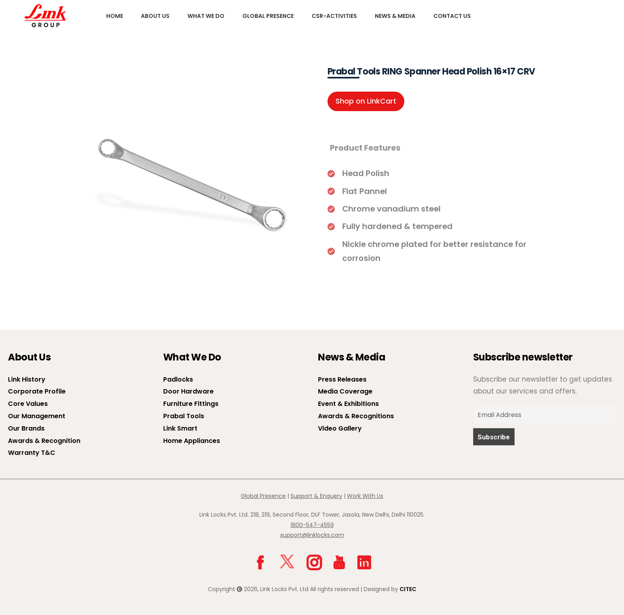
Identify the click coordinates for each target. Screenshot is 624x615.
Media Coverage (345, 391)
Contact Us (452, 16)
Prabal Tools (183, 416)
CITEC (408, 589)
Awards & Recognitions (356, 416)
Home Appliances (191, 440)
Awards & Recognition (44, 440)
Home (114, 16)
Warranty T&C (31, 452)
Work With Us (365, 496)
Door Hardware (188, 391)
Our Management (36, 416)
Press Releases (342, 379)
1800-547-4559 (312, 525)
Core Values (28, 403)
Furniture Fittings (190, 403)
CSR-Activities (334, 16)
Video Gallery (340, 428)
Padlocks (178, 379)
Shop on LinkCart (365, 101)
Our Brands (26, 428)
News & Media (395, 16)
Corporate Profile (37, 391)
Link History (26, 379)
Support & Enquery (316, 496)
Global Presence (268, 16)
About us (155, 16)
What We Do (205, 16)
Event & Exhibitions (348, 403)
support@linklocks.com (312, 535)
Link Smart (180, 428)
